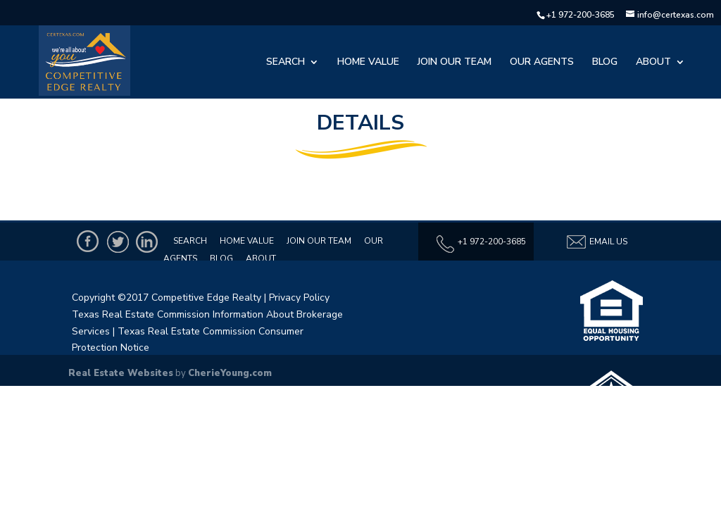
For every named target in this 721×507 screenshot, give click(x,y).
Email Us (596, 242)
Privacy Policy (299, 297)
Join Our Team (454, 62)
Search (285, 62)
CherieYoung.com (230, 373)
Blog (604, 62)
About (653, 62)
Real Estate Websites (120, 373)
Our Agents (542, 62)
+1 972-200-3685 (580, 14)
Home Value (368, 62)
